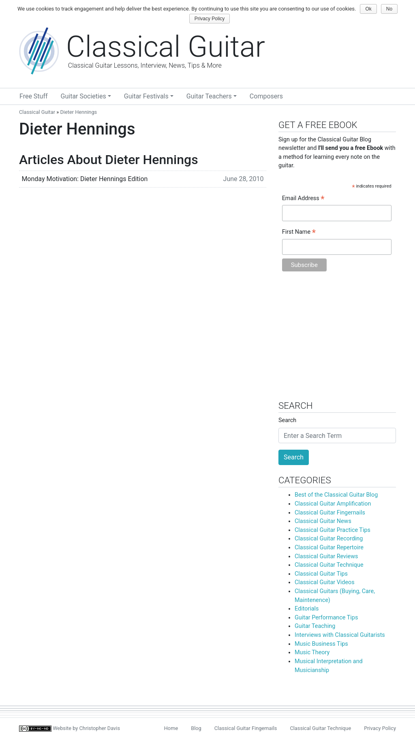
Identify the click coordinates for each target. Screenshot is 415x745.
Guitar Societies (83, 96)
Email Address (303, 199)
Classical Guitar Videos (325, 582)
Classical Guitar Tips (321, 573)
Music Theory (312, 652)
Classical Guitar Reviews (326, 556)
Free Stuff (33, 96)
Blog (196, 728)
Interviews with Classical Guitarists (340, 635)
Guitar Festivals (146, 96)
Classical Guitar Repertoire (329, 547)
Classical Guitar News (323, 521)
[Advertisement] (337, 340)
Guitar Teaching (315, 626)
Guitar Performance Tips (326, 617)
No (389, 9)
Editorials (307, 608)
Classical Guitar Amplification (333, 503)
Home (171, 728)
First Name (299, 232)
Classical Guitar (37, 112)
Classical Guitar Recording (329, 538)
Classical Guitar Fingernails (330, 512)
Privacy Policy (380, 728)
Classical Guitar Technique (329, 564)
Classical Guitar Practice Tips (332, 530)
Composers (266, 96)
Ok (368, 9)
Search (287, 420)
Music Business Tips (321, 643)
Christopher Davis (99, 728)
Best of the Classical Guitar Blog (336, 494)
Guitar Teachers (209, 96)
